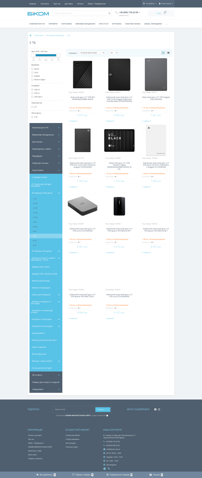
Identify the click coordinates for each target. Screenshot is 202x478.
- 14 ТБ (34, 213)
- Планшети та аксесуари (42, 326)
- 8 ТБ (34, 245)
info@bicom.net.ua (111, 449)
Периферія (53, 24)
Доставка (45, 3)
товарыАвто (37, 389)
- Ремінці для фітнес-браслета (44, 340)
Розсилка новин (72, 447)
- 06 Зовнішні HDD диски (41, 193)
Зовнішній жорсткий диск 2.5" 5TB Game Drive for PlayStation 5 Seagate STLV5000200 (156, 167)
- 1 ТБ (34, 199)
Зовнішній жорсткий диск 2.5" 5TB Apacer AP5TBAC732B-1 (83, 303)
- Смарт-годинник (38, 347)
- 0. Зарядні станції (39, 177)
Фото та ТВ (103, 24)
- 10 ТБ (34, 203)
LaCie (34, 72)
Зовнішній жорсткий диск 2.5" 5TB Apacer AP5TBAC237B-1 (119, 234)
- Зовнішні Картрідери (40, 287)
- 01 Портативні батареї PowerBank (41, 185)
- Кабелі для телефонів (40, 294)
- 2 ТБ (34, 222)
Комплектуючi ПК (40, 127)
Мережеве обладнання (85, 24)
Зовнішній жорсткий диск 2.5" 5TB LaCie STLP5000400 (83, 234)
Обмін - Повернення (73, 3)
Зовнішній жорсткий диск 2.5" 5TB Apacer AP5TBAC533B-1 (156, 234)
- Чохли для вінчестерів (41, 368)
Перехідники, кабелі (41, 149)
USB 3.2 (35, 93)
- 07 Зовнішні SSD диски (41, 251)
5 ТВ (34, 117)
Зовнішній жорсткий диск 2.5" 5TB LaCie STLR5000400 (119, 303)
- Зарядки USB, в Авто (40, 267)
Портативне (66, 24)
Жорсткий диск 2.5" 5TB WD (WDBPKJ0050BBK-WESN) (83, 98)
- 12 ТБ (34, 208)
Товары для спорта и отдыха (45, 382)
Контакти (103, 3)
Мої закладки (71, 443)
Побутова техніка (132, 24)
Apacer (35, 69)
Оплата (57, 3)
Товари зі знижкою (35, 458)
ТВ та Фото (37, 375)
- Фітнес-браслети (38, 354)
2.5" (34, 107)
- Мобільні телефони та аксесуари (41, 302)
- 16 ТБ (34, 217)
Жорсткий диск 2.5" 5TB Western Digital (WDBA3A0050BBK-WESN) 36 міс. (119, 168)
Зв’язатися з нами (34, 451)
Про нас (32, 3)
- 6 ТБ (34, 240)
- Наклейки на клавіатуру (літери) (42, 311)
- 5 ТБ (34, 236)
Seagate (35, 76)
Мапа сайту (32, 455)
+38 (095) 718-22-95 (111, 441)
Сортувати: (73, 53)
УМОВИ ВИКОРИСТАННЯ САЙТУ (40, 447)
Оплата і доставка (34, 435)
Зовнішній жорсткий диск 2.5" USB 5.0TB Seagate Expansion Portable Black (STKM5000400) (119, 99)
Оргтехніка (116, 24)
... (166, 24)
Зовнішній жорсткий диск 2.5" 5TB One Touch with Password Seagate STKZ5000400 (83, 167)
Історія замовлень (72, 439)
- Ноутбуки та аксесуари (41, 319)
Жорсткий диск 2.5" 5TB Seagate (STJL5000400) (156, 98)
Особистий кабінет (73, 435)
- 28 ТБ (34, 227)
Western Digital (38, 79)
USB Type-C (36, 97)
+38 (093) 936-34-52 (111, 445)
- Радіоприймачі (38, 333)
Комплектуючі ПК (37, 24)
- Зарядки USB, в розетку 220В (44, 273)
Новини (90, 3)
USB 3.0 (35, 90)
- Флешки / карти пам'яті (41, 361)
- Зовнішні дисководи (40, 280)
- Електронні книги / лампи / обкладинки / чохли (43, 259)
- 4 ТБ (34, 231)
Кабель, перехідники (153, 24)
